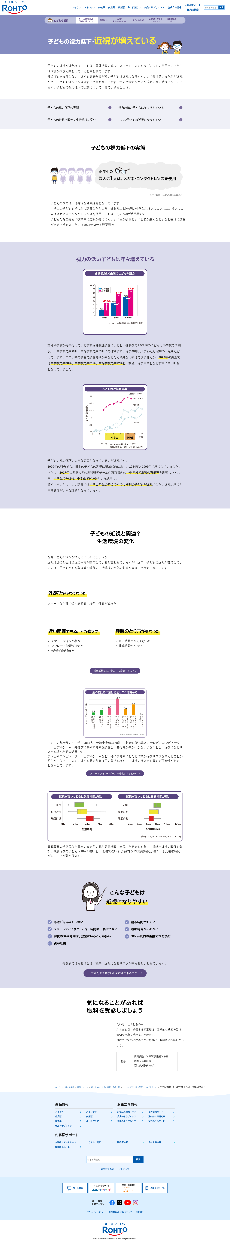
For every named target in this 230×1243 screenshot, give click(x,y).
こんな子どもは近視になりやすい (139, 119)
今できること (114, 973)
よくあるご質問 (93, 1142)
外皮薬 (58, 1116)
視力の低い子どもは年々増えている (141, 107)
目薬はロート (82, 1087)
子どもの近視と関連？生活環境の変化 (72, 119)
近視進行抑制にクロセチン (155, 20)
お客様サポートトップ (65, 1142)
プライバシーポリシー (96, 1212)
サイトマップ (122, 1169)
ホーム (57, 1087)
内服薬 (89, 1116)
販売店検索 (122, 1142)
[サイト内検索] (211, 7)
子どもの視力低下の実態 (63, 107)
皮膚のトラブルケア (126, 1116)
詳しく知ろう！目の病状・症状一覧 (105, 1087)
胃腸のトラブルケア (126, 1121)
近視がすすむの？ (114, 773)
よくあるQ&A (138, 20)
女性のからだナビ (156, 1121)
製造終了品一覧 (62, 1147)
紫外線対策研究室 (156, 1116)
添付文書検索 (154, 1142)
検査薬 (58, 1121)
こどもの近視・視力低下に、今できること (140, 1087)
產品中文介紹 (107, 1169)
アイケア (59, 1112)
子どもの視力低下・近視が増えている (86, 20)
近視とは (104, 20)
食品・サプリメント (64, 1126)
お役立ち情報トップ (126, 1112)
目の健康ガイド (155, 1112)
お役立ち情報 (68, 1087)
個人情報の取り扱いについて (120, 1212)
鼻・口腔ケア (92, 1121)
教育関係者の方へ (172, 20)
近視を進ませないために (120, 20)
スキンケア (91, 1112)
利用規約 (139, 1212)
